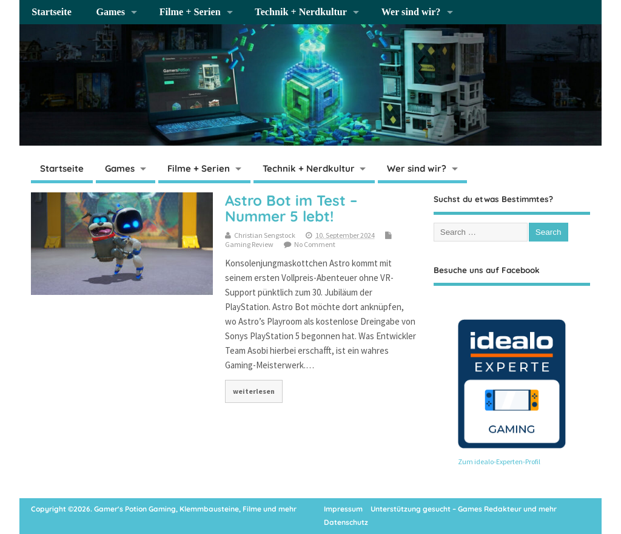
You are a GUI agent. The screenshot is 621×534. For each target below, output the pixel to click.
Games (110, 12)
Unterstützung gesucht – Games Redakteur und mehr (464, 508)
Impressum (343, 508)
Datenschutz (346, 522)
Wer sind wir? (411, 12)
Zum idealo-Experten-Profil (499, 461)
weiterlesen (254, 391)
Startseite (52, 12)
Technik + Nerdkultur (301, 12)
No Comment (314, 244)
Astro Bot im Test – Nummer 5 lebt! (291, 208)
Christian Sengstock (264, 235)
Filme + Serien (190, 12)
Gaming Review (249, 244)
